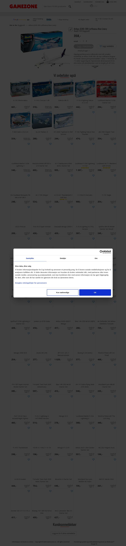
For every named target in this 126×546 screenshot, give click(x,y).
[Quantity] (83, 41)
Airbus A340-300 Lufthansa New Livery (42, 25)
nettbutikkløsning (94, 542)
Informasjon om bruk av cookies (22, 542)
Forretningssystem (80, 542)
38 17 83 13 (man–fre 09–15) (104, 19)
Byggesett (21, 25)
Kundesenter (88, 2)
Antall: (76, 41)
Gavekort (77, 2)
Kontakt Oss (99, 2)
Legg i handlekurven (85, 46)
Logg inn (113, 2)
